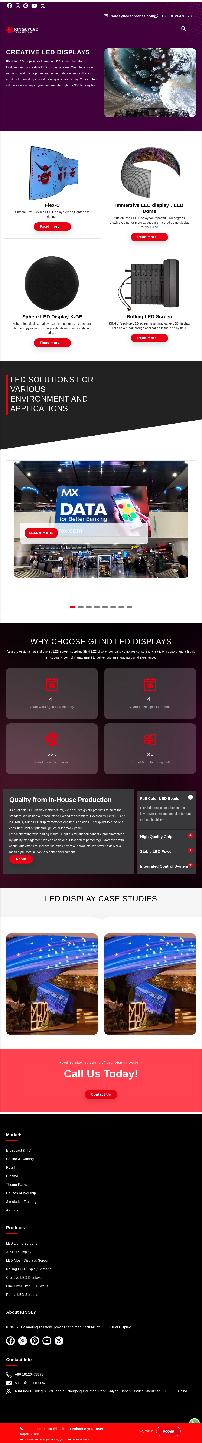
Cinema (12, 1176)
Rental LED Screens (22, 1295)
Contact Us (101, 1094)
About (21, 859)
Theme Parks (16, 1184)
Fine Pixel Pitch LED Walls (27, 1286)
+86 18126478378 (176, 16)
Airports (12, 1210)
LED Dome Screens (21, 1243)
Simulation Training (21, 1202)
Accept (168, 1431)
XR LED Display (18, 1252)
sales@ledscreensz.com (132, 16)
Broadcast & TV (18, 1150)
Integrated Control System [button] (164, 866)
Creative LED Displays (24, 1277)
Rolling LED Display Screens (28, 1269)
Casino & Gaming (20, 1159)
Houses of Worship (21, 1193)
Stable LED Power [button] (156, 851)
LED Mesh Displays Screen (27, 1260)
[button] (73, 607)
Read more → (52, 226)
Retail (10, 1167)
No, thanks (146, 1431)
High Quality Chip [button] (156, 837)
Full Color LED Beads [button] (159, 798)
